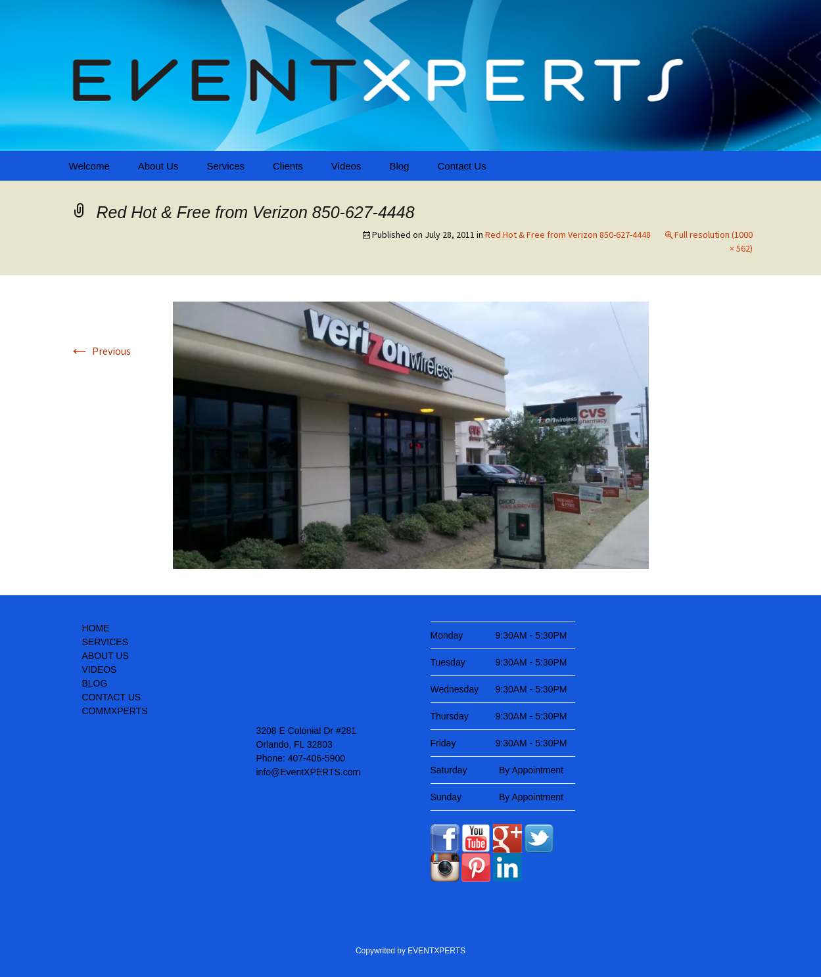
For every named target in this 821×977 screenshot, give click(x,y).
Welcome (89, 165)
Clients (288, 165)
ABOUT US (105, 655)
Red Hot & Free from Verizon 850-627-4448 (568, 234)
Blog (399, 165)
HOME (96, 628)
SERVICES (105, 642)
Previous (100, 350)
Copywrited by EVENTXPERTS (410, 950)
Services (225, 165)
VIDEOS (99, 669)
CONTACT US (111, 697)
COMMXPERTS (115, 711)
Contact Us (461, 165)
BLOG (95, 683)
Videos (346, 165)
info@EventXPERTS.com (308, 772)
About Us (158, 165)
